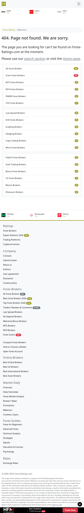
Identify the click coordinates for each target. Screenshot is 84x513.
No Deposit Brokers (12, 316)
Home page (71, 58)
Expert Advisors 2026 (16, 235)
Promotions (8, 405)
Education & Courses (13, 447)
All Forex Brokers (42, 68)
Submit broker (10, 260)
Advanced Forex (10, 429)
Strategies (8, 438)
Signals (6, 442)
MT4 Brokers (9, 330)
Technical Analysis (11, 433)
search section (34, 58)
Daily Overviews (10, 392)
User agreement (11, 274)
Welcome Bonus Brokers (15, 321)
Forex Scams (12, 334)
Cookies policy (10, 283)
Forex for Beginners (12, 424)
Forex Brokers (9, 230)
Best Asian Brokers (12, 375)
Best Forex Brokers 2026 (17, 298)
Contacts (7, 255)
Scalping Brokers (42, 126)
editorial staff (57, 505)
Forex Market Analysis (13, 396)
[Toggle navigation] (78, 3)
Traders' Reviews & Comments (21, 307)
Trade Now (70, 510)
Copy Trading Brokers (42, 140)
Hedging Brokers (42, 133)
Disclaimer (8, 278)
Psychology (8, 451)
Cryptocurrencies (11, 244)
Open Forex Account (13, 351)
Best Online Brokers (12, 362)
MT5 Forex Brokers (42, 82)
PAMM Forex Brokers (42, 96)
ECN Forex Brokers (42, 120)
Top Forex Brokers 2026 (17, 302)
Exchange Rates (10, 463)
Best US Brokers (10, 366)
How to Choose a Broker (14, 346)
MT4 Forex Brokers (42, 89)
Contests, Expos (10, 414)
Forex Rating (9, 29)
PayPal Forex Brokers (42, 157)
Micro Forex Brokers (42, 147)
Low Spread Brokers (42, 113)
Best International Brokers (16, 371)
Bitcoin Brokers (42, 185)
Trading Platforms (11, 239)
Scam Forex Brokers (42, 75)
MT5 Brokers (9, 325)
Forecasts (7, 387)
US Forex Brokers (42, 178)
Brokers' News (10, 401)
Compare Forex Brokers (14, 342)
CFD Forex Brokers (42, 103)
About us (7, 264)
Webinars (7, 410)
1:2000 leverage (35, 510)
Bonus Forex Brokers (42, 171)
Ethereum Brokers (42, 192)
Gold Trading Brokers (42, 164)
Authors (7, 269)
